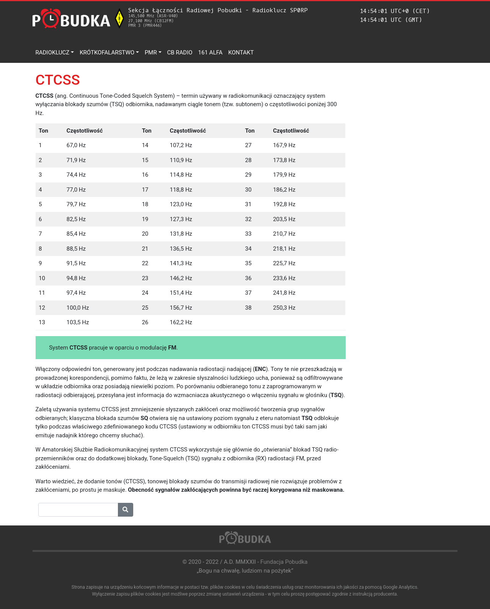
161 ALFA (210, 52)
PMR (151, 52)
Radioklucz (53, 52)
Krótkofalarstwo (107, 52)
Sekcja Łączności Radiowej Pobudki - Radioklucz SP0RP (218, 17)
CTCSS (58, 79)
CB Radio (180, 52)
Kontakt (241, 52)
